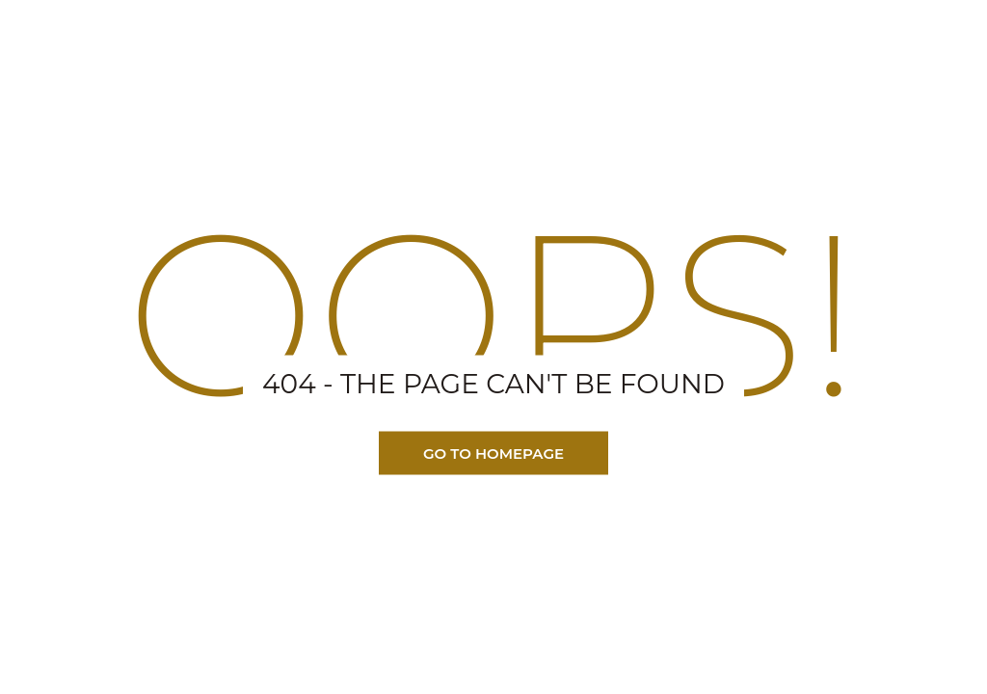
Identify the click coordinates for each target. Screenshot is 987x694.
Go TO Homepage (493, 453)
